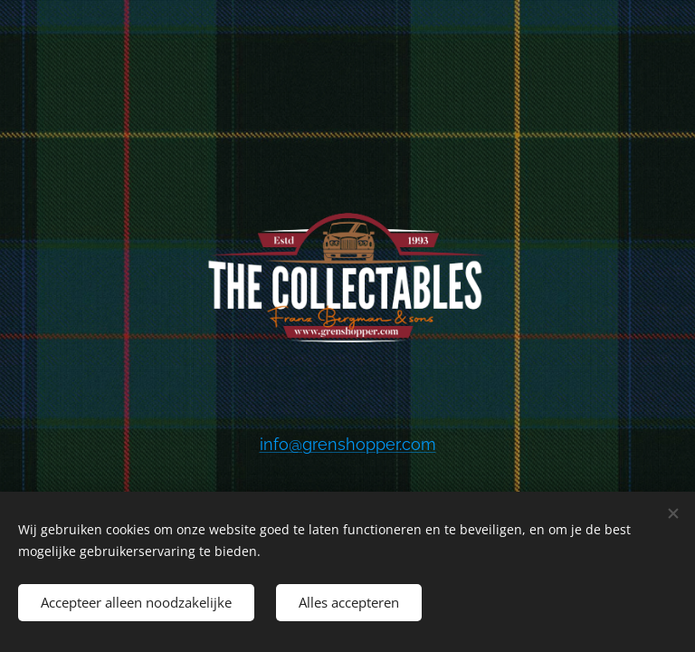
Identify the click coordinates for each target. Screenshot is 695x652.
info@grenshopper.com (348, 444)
